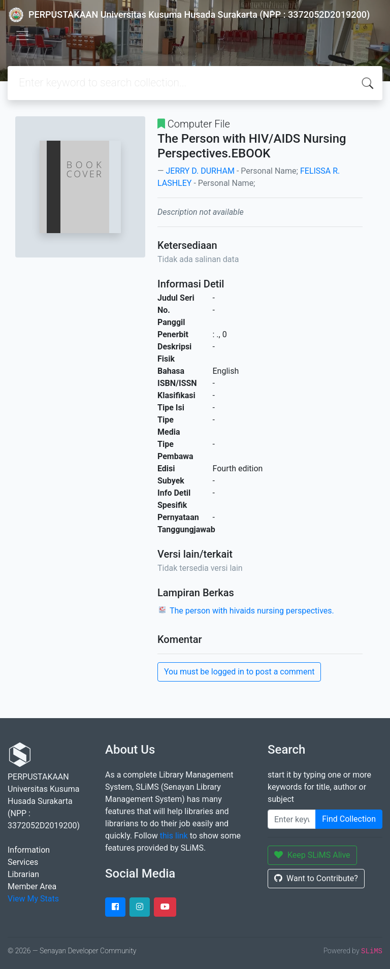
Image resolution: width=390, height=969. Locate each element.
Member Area (32, 886)
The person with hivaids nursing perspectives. (252, 611)
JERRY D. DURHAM (200, 171)
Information (29, 850)
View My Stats (33, 898)
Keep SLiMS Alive (312, 855)
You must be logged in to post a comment (239, 671)
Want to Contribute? (316, 878)
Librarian (23, 874)
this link (174, 836)
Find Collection (349, 819)
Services (23, 862)
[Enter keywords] (292, 819)
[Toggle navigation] (22, 35)
